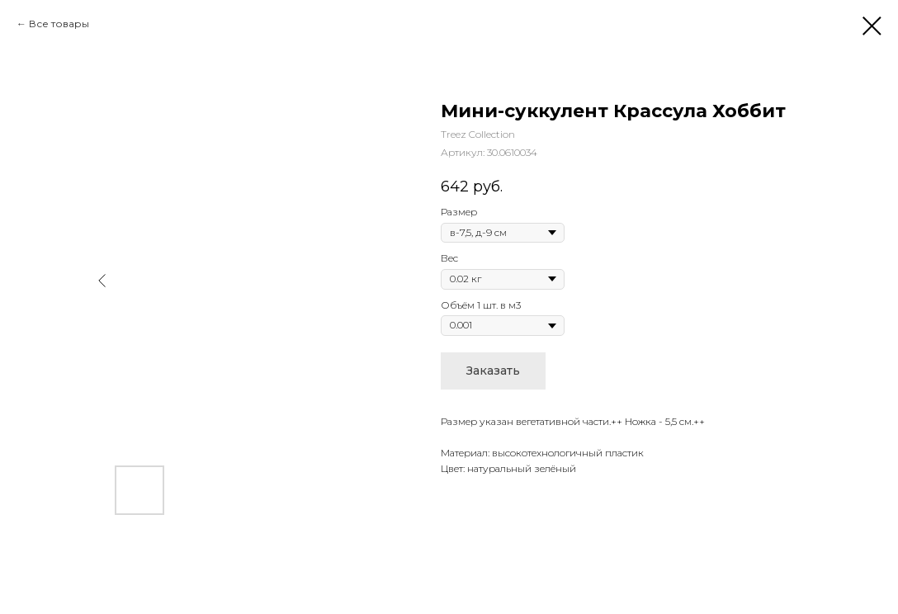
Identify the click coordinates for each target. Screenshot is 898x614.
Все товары (59, 23)
